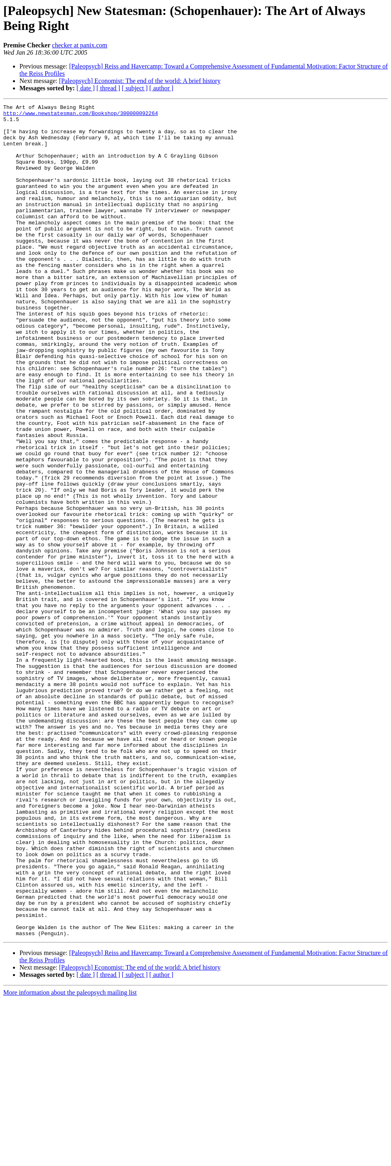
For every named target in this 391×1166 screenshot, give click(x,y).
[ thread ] (108, 88)
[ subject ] (135, 88)
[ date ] (85, 88)
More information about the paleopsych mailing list (70, 1158)
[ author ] (161, 88)
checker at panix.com (79, 45)
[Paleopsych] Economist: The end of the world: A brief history (140, 80)
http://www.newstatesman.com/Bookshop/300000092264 (80, 115)
